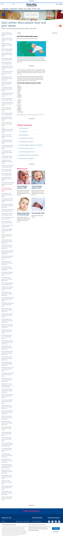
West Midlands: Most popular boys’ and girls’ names (7, 477)
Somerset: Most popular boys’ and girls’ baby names (7, 401)
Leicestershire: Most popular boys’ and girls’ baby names (7, 294)
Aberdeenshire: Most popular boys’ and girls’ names (7, 34)
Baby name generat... (24, 135)
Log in (57, 4)
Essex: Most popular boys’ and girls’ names (8, 218)
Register (60, 4)
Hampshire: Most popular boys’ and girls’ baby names (7, 258)
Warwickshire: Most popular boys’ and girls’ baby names (7, 461)
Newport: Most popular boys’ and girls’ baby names (7, 331)
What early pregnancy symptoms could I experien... (31, 145)
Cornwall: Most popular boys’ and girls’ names (7, 114)
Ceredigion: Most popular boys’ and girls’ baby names (7, 95)
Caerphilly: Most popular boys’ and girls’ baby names (7, 73)
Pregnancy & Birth (13, 8)
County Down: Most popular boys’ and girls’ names (7, 136)
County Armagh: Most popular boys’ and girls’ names (7, 124)
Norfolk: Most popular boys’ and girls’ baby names (7, 337)
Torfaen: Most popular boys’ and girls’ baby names (7, 450)
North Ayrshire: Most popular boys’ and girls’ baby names (7, 348)
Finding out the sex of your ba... (26, 148)
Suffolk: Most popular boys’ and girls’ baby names (7, 434)
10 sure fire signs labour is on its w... (27, 151)
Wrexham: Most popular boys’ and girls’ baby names (7, 498)
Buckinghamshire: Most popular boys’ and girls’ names (7, 68)
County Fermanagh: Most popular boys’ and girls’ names (7, 147)
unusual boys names (28, 80)
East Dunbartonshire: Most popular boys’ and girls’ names (8, 184)
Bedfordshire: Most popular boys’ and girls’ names (7, 45)
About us (3, 521)
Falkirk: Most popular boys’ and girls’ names (7, 222)
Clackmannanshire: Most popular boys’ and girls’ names (7, 104)
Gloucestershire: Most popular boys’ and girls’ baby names (7, 241)
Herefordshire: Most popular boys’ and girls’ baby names (7, 263)
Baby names (20, 8)
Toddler (28, 8)
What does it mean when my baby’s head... (29, 155)
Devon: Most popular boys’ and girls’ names (7, 170)
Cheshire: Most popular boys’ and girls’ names (7, 99)
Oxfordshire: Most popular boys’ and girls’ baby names (8, 375)
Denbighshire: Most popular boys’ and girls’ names (7, 162)
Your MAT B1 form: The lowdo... (26, 138)
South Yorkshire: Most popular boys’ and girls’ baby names (7, 418)
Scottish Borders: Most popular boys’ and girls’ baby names (7, 391)
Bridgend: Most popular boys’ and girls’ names (7, 59)
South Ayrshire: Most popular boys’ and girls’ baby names (7, 407)
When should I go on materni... (26, 141)
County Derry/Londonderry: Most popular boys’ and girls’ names (7, 130)
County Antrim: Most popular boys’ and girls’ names (7, 119)
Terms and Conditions (36, 521)
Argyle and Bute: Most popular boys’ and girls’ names (7, 40)
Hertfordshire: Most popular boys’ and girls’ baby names (7, 268)
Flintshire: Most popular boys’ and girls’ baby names (7, 231)
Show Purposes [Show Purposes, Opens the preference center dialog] (56, 533)
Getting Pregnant (5, 8)
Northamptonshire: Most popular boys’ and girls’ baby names (7, 342)
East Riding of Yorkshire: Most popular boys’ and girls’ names (7, 206)
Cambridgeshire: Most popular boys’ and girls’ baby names (7, 78)
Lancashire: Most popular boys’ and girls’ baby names (7, 288)
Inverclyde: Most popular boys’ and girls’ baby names (7, 274)
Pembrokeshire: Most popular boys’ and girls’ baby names (7, 380)
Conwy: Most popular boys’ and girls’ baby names (7, 109)
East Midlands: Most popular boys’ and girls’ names (7, 195)
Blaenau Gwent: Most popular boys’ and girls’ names (7, 54)
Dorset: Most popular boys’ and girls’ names (7, 174)
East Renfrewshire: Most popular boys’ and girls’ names (7, 200)
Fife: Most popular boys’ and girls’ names (7, 226)
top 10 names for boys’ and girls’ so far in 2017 (34, 114)
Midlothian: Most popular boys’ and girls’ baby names (7, 315)
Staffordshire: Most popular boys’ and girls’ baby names (7, 423)
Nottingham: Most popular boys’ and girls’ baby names (8, 369)
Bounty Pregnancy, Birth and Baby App (23, 522)
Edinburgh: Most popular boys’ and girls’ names (7, 214)
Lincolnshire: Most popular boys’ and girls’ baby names (8, 299)
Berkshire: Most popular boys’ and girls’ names (7, 50)
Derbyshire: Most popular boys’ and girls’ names (7, 166)
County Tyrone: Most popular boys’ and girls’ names (7, 152)
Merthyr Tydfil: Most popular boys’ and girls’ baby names (7, 310)
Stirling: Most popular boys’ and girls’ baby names (7, 428)
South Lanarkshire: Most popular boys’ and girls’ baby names (7, 412)
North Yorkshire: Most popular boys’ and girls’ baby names (7, 364)
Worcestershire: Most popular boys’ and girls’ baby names (7, 493)
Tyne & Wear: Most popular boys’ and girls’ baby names (7, 455)
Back (19, 33)
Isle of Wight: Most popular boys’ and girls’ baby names (7, 279)
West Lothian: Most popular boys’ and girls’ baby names (7, 471)
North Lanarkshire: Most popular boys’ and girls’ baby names (7, 353)
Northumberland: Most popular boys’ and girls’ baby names (7, 358)
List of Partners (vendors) (33, 531)
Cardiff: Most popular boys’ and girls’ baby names (7, 84)
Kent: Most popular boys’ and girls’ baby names (7, 283)
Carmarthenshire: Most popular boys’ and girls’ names (7, 89)
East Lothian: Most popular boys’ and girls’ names (7, 190)
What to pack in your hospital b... (27, 158)
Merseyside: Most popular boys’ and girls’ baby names (8, 305)
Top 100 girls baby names (33, 59)
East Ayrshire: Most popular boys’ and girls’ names (7, 179)
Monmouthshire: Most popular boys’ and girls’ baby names (7, 321)
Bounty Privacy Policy (36, 523)
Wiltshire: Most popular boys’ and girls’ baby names (7, 488)
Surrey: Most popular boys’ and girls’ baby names (6, 439)
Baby (25, 8)
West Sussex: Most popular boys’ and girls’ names (7, 482)
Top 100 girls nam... (23, 131)
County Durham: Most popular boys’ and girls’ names (7, 142)
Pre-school (34, 8)
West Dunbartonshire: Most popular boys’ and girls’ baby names (7, 466)
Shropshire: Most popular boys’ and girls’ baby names (7, 396)
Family (38, 8)
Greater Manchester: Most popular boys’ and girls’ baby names (8, 252)
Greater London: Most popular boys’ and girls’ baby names (7, 247)
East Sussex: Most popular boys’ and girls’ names (8, 210)
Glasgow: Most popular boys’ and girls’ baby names (7, 236)
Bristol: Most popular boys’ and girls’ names (7, 63)
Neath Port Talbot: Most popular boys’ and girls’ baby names (7, 326)
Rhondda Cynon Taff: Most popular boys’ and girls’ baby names (7, 385)
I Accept (55, 529)
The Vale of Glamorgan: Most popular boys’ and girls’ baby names (7, 445)
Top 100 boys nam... (24, 128)
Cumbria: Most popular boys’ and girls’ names (7, 157)
